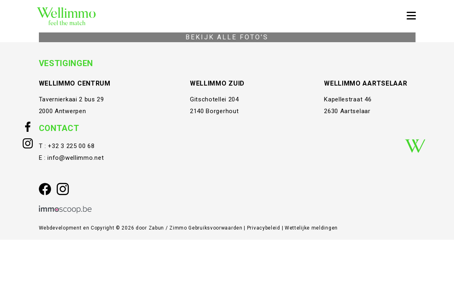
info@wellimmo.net (75, 157)
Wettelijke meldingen (311, 228)
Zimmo (178, 228)
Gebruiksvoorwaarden (216, 228)
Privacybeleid (264, 228)
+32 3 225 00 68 (71, 146)
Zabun (156, 228)
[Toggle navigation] (411, 16)
